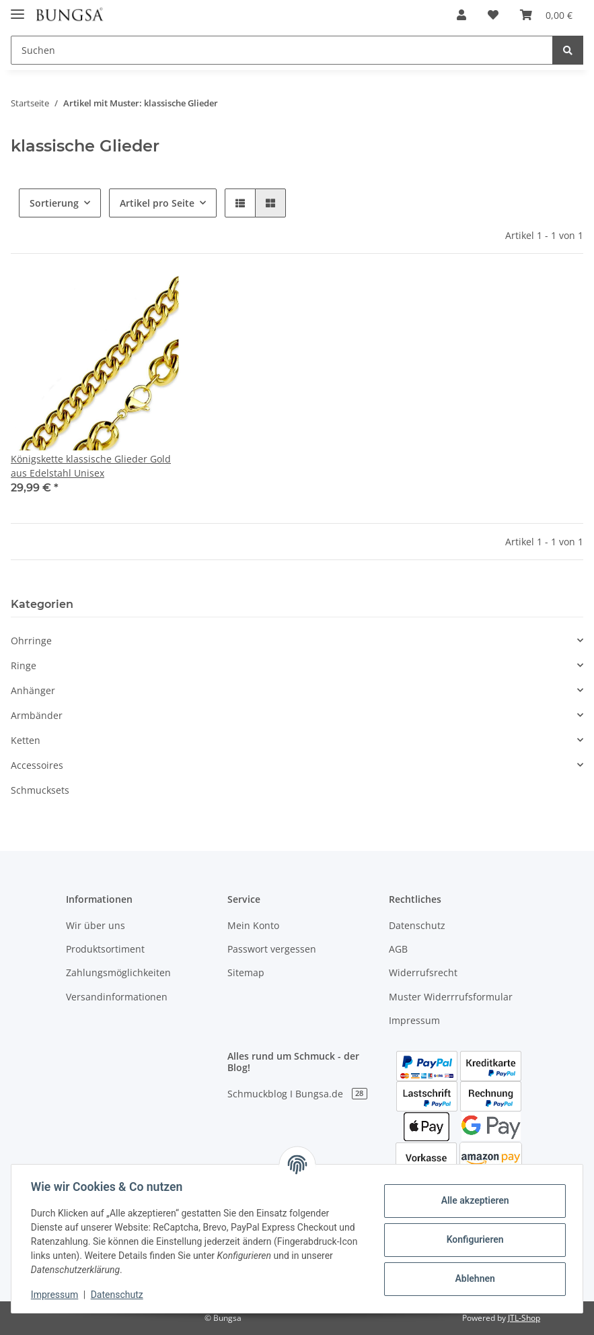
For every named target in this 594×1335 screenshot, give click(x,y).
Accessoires (37, 765)
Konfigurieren (472, 1239)
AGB (398, 949)
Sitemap (245, 972)
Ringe (23, 665)
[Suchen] (282, 50)
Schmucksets (40, 790)
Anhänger (33, 690)
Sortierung (54, 203)
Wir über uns (95, 925)
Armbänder (37, 715)
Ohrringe (31, 640)
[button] (461, 14)
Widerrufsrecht (423, 972)
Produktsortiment (105, 949)
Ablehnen (472, 1278)
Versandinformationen (117, 996)
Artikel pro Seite (157, 203)
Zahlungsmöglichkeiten (118, 972)
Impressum (414, 1020)
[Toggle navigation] (17, 8)
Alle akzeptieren (473, 1200)
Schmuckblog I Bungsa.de (297, 1093)
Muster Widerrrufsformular (451, 996)
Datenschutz (417, 925)
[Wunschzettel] (493, 14)
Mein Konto (253, 925)
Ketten (25, 740)
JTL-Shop (524, 1318)
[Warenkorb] (546, 14)
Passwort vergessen (271, 949)
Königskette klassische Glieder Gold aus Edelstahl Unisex (91, 465)
